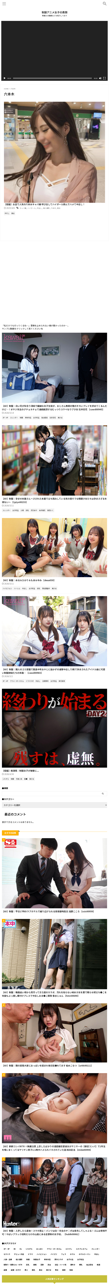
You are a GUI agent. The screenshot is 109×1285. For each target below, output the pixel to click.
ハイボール (74, 110)
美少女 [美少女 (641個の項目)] (48, 1198)
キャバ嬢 (64, 110)
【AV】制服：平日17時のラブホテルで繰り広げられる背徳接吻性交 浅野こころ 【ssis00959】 (51, 839)
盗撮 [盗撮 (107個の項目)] (5, 1198)
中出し (84, 110)
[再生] (4, 78)
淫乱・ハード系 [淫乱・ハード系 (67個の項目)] (60, 1192)
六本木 (100, 110)
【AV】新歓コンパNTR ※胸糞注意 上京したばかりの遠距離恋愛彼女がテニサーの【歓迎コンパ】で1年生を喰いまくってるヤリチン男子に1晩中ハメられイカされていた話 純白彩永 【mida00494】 (54, 1075)
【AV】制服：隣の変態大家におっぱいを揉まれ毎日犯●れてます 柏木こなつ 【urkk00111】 (50, 993)
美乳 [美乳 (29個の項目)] (33, 1198)
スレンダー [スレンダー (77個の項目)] (95, 1177)
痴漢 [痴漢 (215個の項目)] (98, 1192)
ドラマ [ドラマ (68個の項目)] (30, 1182)
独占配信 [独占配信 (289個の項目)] (89, 1192)
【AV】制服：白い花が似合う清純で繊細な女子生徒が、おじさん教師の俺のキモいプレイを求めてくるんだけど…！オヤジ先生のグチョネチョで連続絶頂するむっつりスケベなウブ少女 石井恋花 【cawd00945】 (54, 334)
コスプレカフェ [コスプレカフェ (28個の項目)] (82, 1177)
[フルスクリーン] (104, 78)
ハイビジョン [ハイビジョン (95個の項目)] (42, 1182)
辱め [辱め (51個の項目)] (56, 1198)
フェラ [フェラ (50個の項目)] (63, 1182)
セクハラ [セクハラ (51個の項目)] (7, 1182)
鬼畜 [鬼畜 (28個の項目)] (71, 1198)
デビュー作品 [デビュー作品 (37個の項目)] (19, 1182)
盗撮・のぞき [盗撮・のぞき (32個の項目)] (16, 1198)
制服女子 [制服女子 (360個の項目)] (36, 1187)
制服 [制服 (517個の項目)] (28, 1187)
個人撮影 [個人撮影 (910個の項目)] (19, 1187)
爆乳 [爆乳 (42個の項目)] (80, 1192)
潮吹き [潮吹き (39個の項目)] (72, 1192)
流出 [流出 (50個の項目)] (49, 1192)
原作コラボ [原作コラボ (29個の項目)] (58, 1187)
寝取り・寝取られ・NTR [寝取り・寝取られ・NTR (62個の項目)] (13, 1192)
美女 (46, 113)
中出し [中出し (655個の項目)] (96, 1182)
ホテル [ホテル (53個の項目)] (72, 1182)
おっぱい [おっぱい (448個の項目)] (39, 1177)
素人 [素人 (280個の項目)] (26, 1198)
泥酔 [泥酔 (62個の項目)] (42, 1192)
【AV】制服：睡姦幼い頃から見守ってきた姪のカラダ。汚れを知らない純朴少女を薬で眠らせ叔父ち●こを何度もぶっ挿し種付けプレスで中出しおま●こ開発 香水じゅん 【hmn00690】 (54, 921)
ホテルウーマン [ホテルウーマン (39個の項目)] (84, 1182)
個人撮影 (92, 110)
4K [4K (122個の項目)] (14, 1177)
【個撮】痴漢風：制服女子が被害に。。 (22, 698)
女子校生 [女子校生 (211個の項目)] (80, 1187)
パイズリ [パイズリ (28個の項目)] (54, 1182)
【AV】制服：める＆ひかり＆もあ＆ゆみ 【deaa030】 (30, 508)
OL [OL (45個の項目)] (20, 1177)
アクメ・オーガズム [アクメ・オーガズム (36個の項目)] (54, 1177)
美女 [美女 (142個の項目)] (40, 1198)
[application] (54, 51)
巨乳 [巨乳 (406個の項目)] (27, 1192)
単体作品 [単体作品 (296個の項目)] (47, 1187)
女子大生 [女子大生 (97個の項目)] (70, 1187)
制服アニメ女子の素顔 (54, 12)
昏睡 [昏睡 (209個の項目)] (35, 1192)
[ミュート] (100, 78)
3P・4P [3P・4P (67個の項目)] (7, 1177)
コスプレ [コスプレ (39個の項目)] (68, 1177)
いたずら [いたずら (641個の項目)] (29, 1177)
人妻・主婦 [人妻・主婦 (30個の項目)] (8, 1187)
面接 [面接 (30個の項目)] (64, 1198)
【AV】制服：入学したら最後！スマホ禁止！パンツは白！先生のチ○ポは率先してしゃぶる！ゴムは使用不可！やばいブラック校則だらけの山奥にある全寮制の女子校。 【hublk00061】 (54, 1160)
